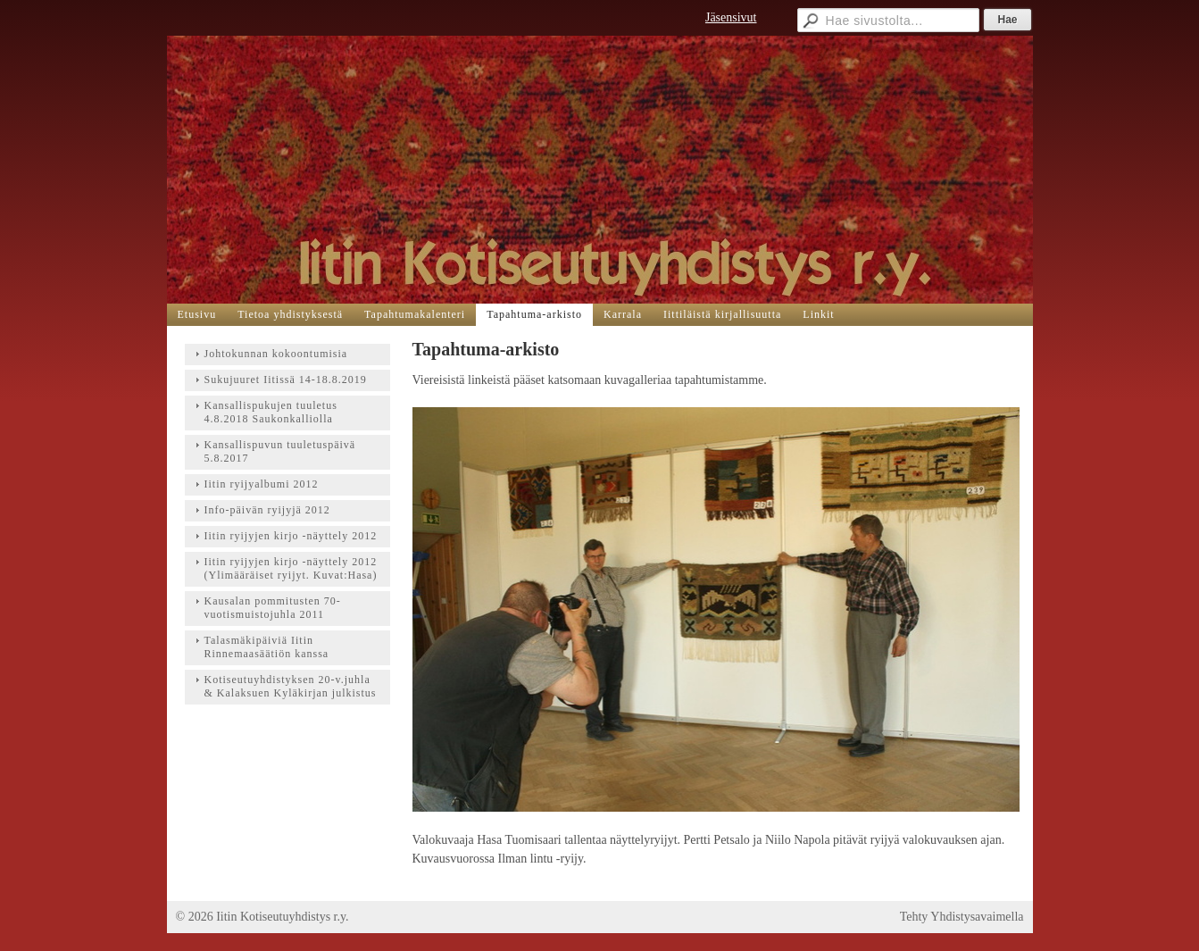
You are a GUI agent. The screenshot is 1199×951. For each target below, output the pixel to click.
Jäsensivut (731, 17)
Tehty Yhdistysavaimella (962, 916)
